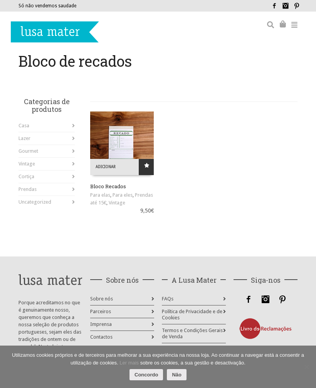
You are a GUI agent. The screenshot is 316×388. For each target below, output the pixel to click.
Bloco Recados (108, 186)
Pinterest (296, 5)
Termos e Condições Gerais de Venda (192, 333)
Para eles (123, 195)
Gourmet (28, 151)
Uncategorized (34, 202)
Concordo (146, 375)
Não (177, 375)
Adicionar (106, 167)
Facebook (274, 5)
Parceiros (100, 311)
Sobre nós (101, 299)
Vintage (117, 203)
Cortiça (26, 176)
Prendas (27, 189)
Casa (23, 125)
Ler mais (129, 363)
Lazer (24, 138)
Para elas (100, 195)
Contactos (101, 337)
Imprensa (101, 324)
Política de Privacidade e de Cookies (192, 315)
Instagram (285, 5)
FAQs (167, 299)
